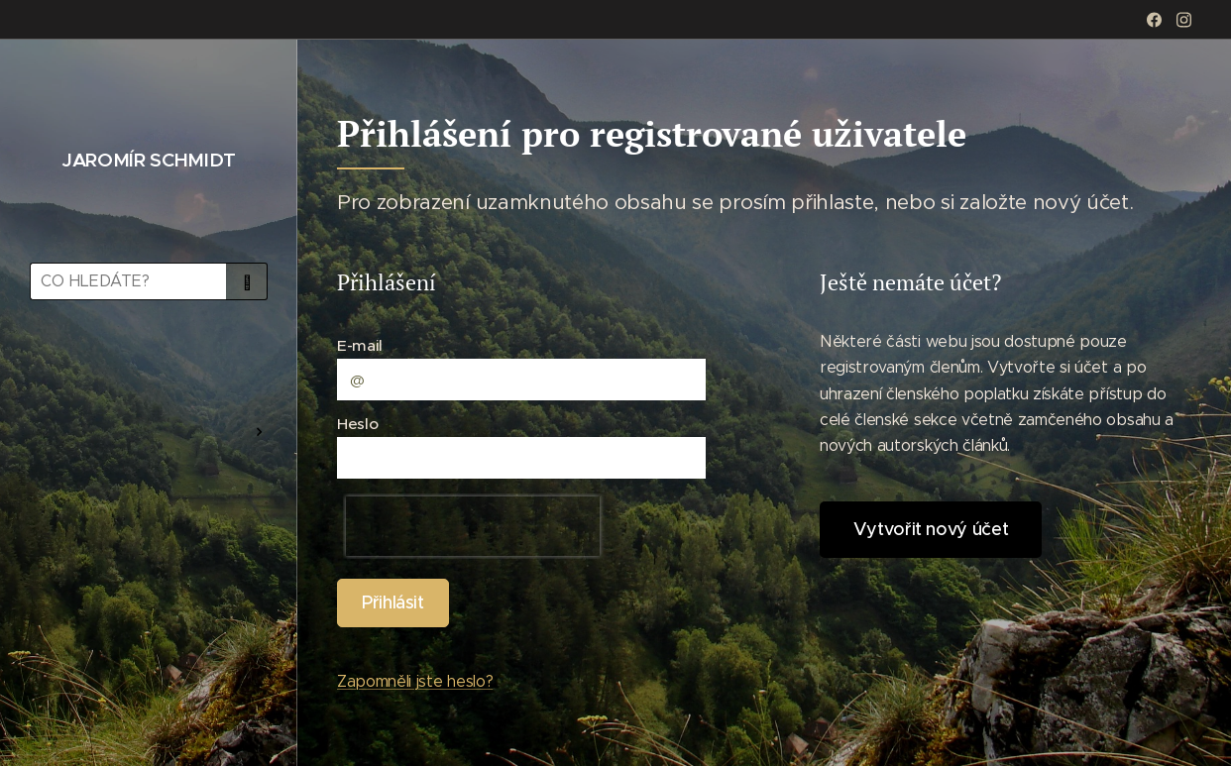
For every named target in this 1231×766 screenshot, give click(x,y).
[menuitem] (148, 373)
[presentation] (473, 526)
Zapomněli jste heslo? (415, 681)
